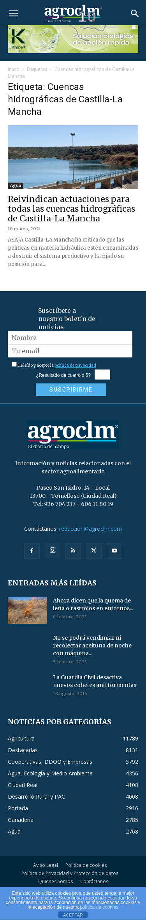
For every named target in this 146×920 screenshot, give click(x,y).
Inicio (13, 69)
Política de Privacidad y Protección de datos (69, 873)
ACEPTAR (73, 915)
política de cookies (99, 907)
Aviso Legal (45, 865)
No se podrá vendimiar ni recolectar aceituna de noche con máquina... (92, 645)
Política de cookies (86, 865)
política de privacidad (75, 365)
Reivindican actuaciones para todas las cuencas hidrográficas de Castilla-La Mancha (71, 209)
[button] (13, 13)
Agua (15, 185)
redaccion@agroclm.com (90, 528)
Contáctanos (94, 881)
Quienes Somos (55, 881)
